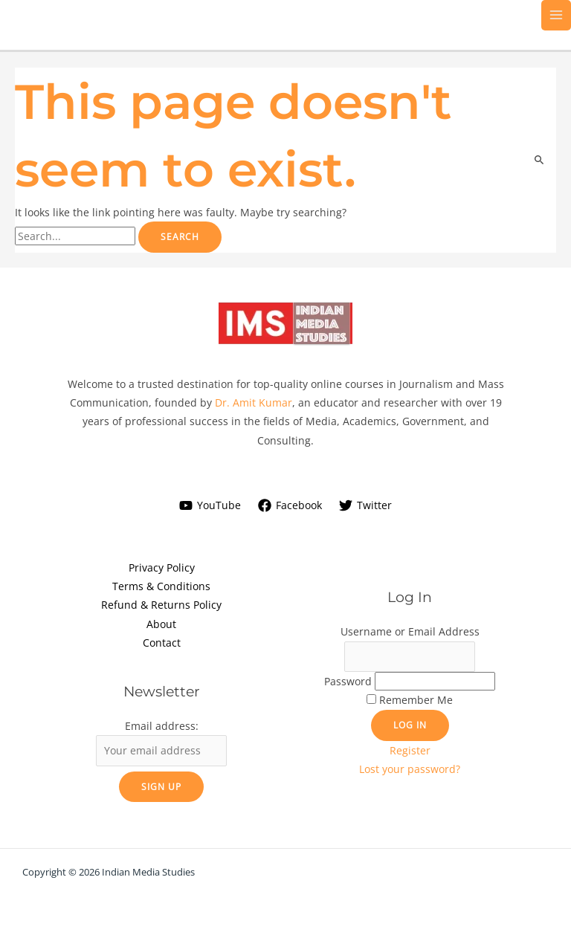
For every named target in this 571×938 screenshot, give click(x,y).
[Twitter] (365, 505)
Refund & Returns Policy (161, 605)
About (161, 624)
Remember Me (416, 700)
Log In (410, 725)
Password (348, 681)
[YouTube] (210, 505)
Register (410, 750)
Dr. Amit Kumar (253, 402)
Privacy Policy (162, 567)
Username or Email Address (410, 631)
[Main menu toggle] (556, 15)
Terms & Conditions (161, 586)
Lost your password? (409, 769)
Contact (162, 642)
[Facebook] (290, 505)
